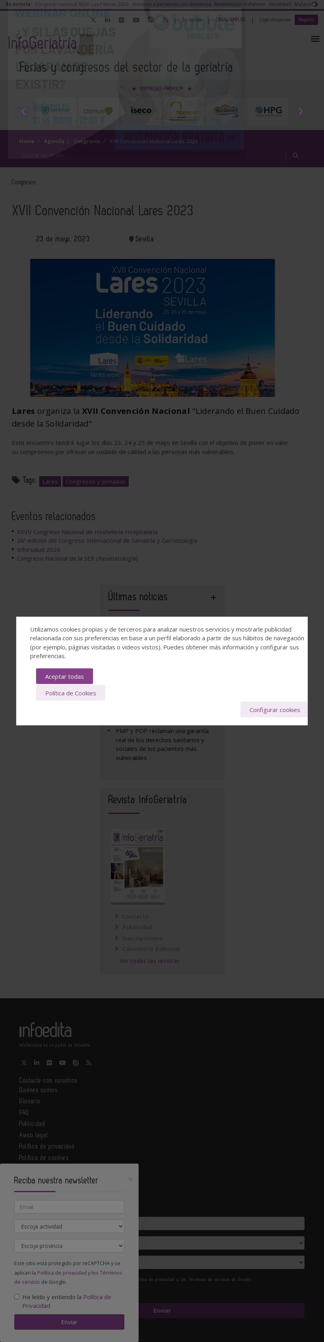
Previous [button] (23, 111)
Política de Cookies (70, 693)
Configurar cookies (275, 709)
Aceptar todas (64, 677)
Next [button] (301, 111)
